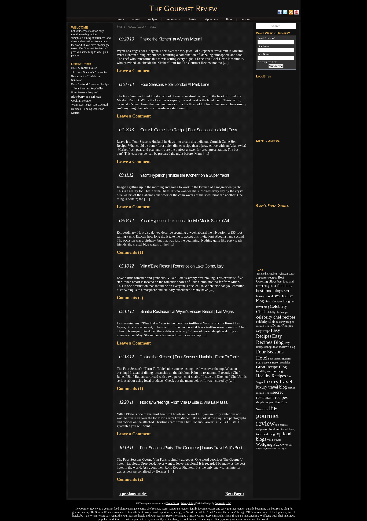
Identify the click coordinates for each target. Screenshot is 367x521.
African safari (287, 273)
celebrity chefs (265, 321)
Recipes (152, 19)
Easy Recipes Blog (270, 339)
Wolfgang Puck (269, 444)
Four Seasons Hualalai (279, 358)
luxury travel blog (271, 387)
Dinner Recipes (282, 325)
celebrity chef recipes (276, 316)
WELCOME (79, 27)
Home (120, 19)
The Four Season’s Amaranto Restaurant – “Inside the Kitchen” (88, 76)
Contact (245, 19)
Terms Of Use (172, 503)
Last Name (263, 54)
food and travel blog (284, 346)
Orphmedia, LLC (223, 503)
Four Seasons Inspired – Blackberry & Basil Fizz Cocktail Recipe (86, 96)
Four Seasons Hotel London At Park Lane (174, 84)
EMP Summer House (84, 68)
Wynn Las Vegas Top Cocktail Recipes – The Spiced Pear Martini (89, 108)
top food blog (265, 434)
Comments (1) (130, 252)
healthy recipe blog (269, 371)
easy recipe (263, 331)
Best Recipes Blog (277, 301)
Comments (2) (130, 297)
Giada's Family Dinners (272, 205)
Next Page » (234, 494)
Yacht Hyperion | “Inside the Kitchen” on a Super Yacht (184, 175)
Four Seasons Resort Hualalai (273, 362)
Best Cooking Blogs (270, 279)
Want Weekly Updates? (273, 33)
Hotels (193, 19)
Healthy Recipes (271, 375)
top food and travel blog (279, 429)
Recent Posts (81, 64)
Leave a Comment (134, 70)
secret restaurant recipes (272, 395)
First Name (263, 46)
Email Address (266, 38)
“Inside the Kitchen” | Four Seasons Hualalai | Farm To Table (189, 357)
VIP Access (211, 19)
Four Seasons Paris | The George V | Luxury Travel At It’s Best (191, 447)
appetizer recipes (266, 277)
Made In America (268, 141)
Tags (259, 270)
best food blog (281, 285)
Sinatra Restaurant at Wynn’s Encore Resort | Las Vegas (186, 311)
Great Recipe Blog (271, 366)
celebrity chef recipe (277, 312)
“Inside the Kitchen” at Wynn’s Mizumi (171, 39)
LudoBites (263, 76)
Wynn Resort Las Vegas (274, 448)
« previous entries (133, 494)
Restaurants (173, 19)
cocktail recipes (264, 326)
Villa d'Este (274, 439)
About (136, 19)
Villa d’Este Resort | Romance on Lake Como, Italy (181, 266)
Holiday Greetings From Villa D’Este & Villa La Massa (184, 402)
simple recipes (264, 402)
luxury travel (278, 381)
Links (229, 19)
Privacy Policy (188, 503)
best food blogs (269, 290)
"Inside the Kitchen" (267, 273)
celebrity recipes (285, 321)
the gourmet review (267, 415)
